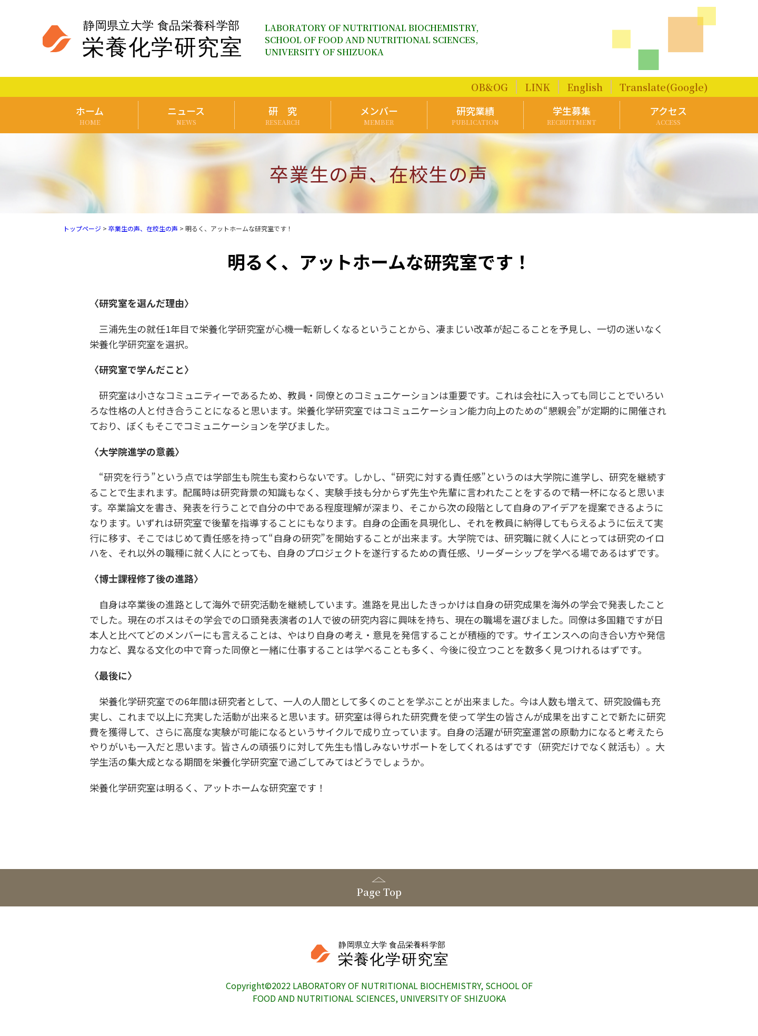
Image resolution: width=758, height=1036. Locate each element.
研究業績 (475, 115)
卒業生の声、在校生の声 (143, 228)
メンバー (379, 115)
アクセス (668, 115)
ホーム (90, 115)
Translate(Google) (664, 87)
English (585, 87)
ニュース (186, 115)
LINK (537, 87)
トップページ (82, 228)
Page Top (379, 892)
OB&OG (489, 87)
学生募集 (572, 115)
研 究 (283, 115)
